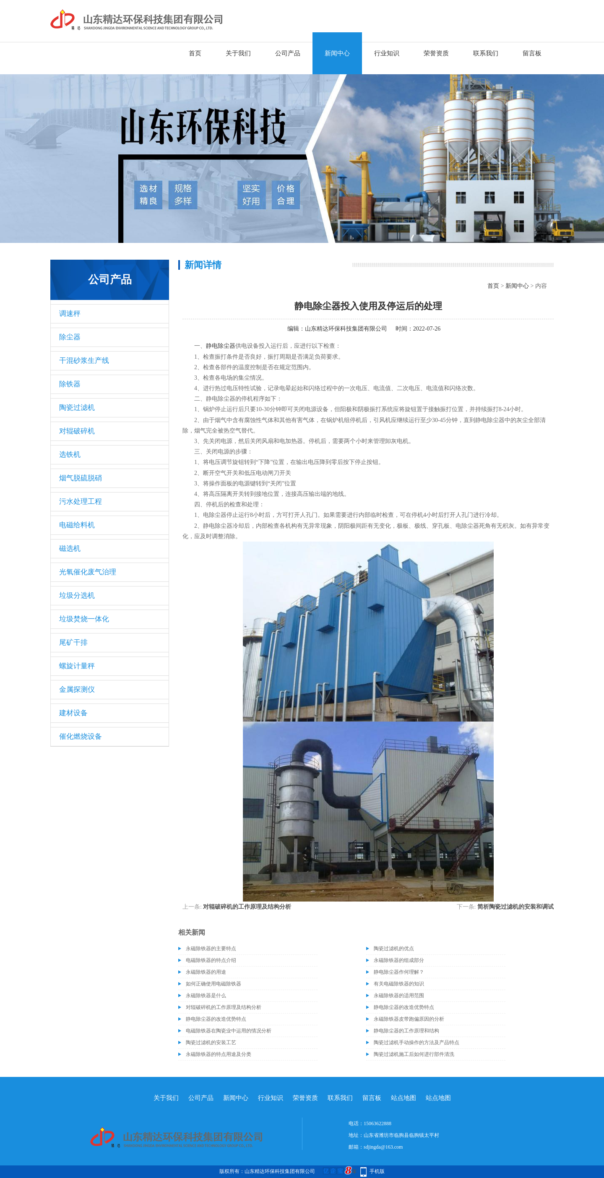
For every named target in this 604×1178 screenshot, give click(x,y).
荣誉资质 (436, 53)
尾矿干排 (73, 642)
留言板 (532, 53)
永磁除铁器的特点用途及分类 (218, 1054)
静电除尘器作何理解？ (399, 972)
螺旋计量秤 (77, 666)
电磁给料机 (77, 525)
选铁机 (70, 455)
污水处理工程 (80, 502)
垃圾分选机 (77, 595)
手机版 (377, 1171)
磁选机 (70, 549)
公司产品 (287, 53)
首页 (195, 53)
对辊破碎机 (77, 431)
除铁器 (70, 384)
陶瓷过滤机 (77, 408)
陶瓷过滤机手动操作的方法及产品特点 (416, 1042)
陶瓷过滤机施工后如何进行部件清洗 (414, 1054)
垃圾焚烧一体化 (84, 619)
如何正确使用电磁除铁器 (213, 984)
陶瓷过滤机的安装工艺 (211, 1042)
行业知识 (386, 53)
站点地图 (403, 1098)
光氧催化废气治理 (87, 572)
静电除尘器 (220, 346)
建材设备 (73, 713)
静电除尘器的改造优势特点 (404, 1007)
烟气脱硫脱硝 (80, 478)
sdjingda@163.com (383, 1147)
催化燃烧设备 (80, 736)
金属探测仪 (77, 689)
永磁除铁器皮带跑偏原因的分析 (409, 1019)
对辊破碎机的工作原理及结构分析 (247, 907)
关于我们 (238, 53)
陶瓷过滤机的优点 (394, 948)
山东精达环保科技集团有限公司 (346, 329)
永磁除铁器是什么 (206, 995)
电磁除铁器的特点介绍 (211, 960)
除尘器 (70, 337)
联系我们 (485, 53)
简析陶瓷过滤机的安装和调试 (515, 907)
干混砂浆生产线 (84, 361)
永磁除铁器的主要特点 (211, 948)
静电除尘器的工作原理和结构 (406, 1031)
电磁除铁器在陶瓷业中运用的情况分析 (228, 1031)
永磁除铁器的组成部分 (399, 960)
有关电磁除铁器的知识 (399, 984)
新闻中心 (337, 53)
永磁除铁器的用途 (206, 972)
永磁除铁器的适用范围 (399, 995)
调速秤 (70, 314)
